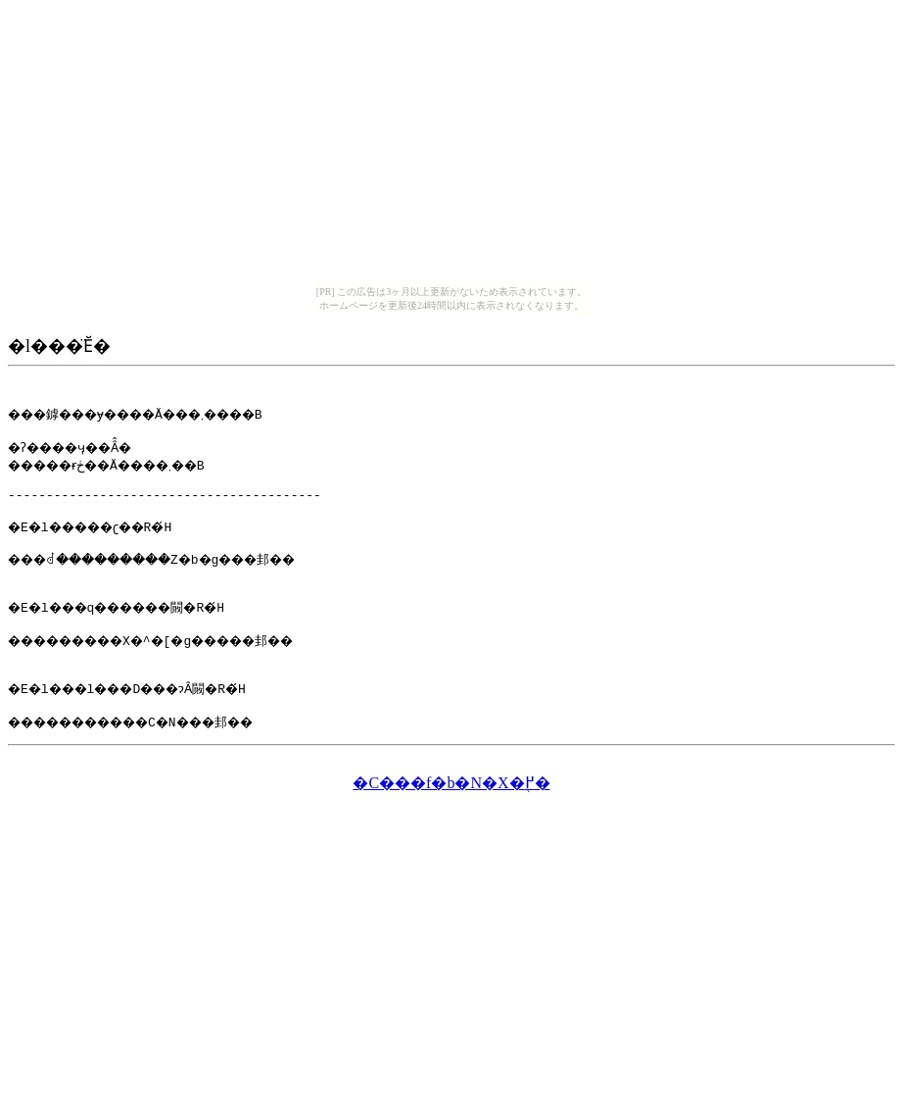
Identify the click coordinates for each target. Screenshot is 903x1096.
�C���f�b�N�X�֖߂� (451, 815)
